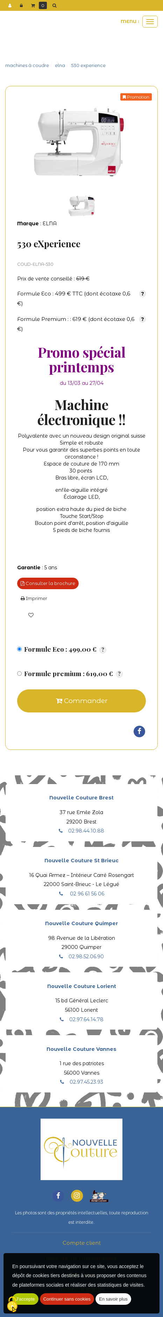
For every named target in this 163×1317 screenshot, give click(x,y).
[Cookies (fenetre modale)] (12, 1305)
